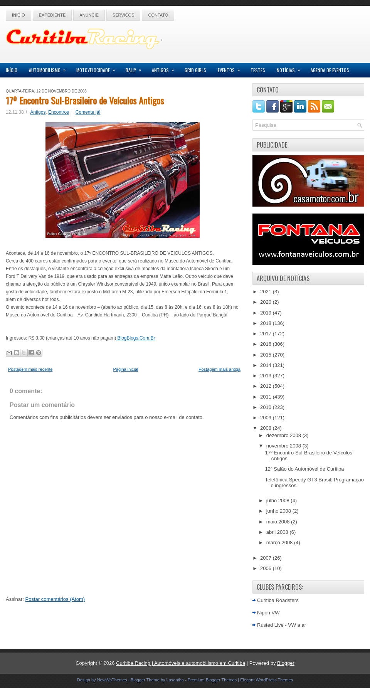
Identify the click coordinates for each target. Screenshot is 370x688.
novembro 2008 (284, 446)
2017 (266, 333)
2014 (266, 365)
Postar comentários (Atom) (55, 599)
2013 (266, 375)
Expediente (52, 15)
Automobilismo (50, 68)
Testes (258, 70)
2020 (266, 302)
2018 (266, 323)
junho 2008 (279, 511)
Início (18, 15)
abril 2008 (278, 532)
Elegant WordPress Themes (266, 680)
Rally (136, 68)
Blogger (285, 663)
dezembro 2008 (284, 435)
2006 (266, 568)
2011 (266, 397)
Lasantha (175, 680)
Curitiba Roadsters (278, 600)
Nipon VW (268, 613)
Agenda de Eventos (330, 70)
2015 (266, 355)
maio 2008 (278, 522)
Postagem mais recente (30, 369)
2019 (266, 313)
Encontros (58, 112)
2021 (266, 291)
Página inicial (125, 369)
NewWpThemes (112, 680)
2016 (266, 344)
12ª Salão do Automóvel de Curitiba (304, 469)
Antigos (165, 68)
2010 (266, 407)
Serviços (124, 15)
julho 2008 (278, 500)
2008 (266, 428)
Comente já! (88, 112)
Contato (158, 15)
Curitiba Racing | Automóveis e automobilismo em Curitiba (180, 663)
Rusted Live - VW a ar (281, 625)
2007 (266, 558)
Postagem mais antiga (219, 369)
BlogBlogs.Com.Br (135, 338)
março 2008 (280, 542)
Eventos (231, 68)
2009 (266, 418)
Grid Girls (195, 70)
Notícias (291, 68)
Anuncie (89, 15)
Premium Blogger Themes (212, 680)
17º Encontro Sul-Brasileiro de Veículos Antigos (85, 100)
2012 (266, 386)
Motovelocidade (98, 68)
